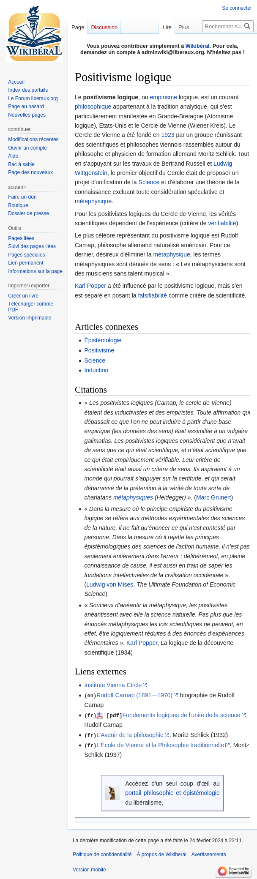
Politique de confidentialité (102, 853)
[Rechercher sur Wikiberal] (228, 26)
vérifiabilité (222, 223)
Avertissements (208, 853)
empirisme (163, 97)
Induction (96, 370)
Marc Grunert (213, 497)
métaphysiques (133, 497)
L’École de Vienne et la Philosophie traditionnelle (160, 744)
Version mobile (89, 868)
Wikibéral (198, 46)
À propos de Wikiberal (161, 853)
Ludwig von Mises (109, 584)
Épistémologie (102, 340)
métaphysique (93, 201)
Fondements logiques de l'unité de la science (182, 714)
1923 (167, 134)
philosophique (93, 106)
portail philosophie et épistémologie (172, 791)
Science (149, 182)
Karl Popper (90, 285)
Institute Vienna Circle (113, 685)
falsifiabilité (152, 295)
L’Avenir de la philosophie (130, 734)
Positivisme (99, 350)
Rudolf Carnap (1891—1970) (134, 695)
